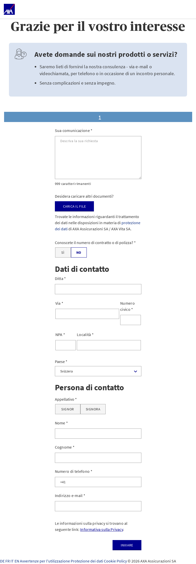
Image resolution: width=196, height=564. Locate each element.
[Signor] (68, 409)
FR (7, 560)
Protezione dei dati (87, 560)
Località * (85, 334)
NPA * (60, 334)
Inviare (127, 545)
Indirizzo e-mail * (70, 495)
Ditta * (60, 278)
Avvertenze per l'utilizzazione (45, 560)
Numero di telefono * (73, 471)
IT (12, 560)
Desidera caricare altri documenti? (84, 196)
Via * (59, 303)
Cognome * (65, 447)
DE (2, 560)
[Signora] (93, 409)
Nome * (61, 422)
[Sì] (63, 252)
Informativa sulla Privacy (101, 529)
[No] (79, 252)
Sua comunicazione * (74, 130)
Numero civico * (127, 306)
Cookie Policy (116, 560)
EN (17, 560)
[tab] (98, 117)
